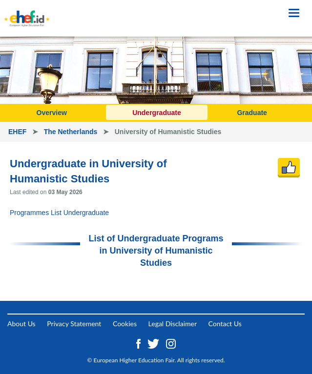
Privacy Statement (74, 323)
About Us (21, 323)
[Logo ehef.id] (27, 12)
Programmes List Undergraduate (59, 213)
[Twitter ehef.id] (154, 342)
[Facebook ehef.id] (139, 342)
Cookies (125, 323)
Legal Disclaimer (172, 323)
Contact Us (225, 323)
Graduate (252, 113)
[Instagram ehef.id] (171, 342)
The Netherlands (72, 132)
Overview (52, 113)
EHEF (18, 132)
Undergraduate (156, 113)
